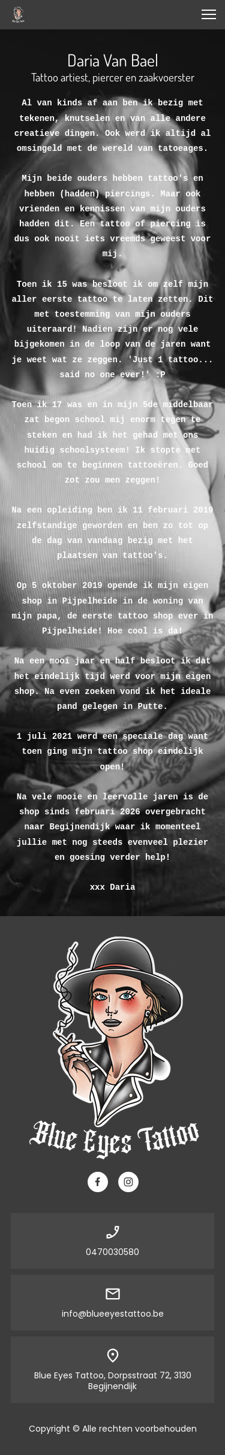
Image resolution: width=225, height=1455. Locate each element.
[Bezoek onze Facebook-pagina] (98, 1182)
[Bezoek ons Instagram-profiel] (128, 1182)
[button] (209, 14)
